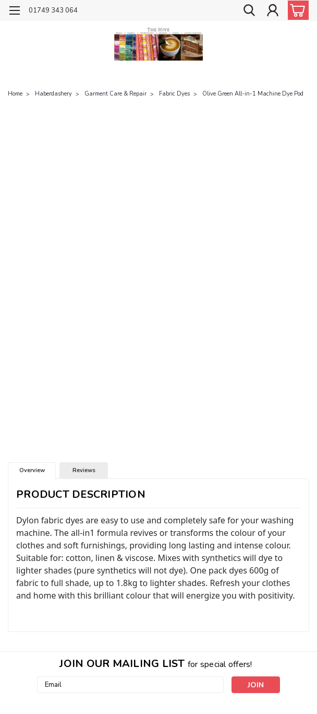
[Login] (273, 10)
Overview (32, 470)
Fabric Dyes (174, 94)
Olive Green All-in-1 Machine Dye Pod (252, 94)
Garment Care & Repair (115, 94)
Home (15, 94)
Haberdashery (53, 94)
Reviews (83, 470)
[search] (249, 10)
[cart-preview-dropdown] (296, 10)
